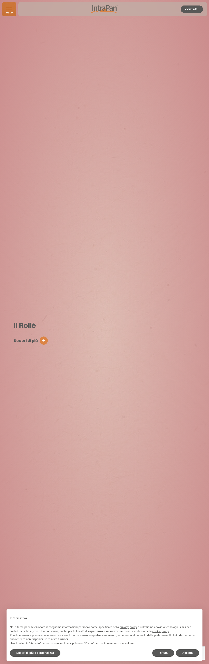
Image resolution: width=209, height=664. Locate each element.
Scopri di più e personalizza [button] (35, 652)
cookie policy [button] (160, 631)
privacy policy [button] (128, 627)
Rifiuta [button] (163, 652)
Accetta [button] (187, 652)
